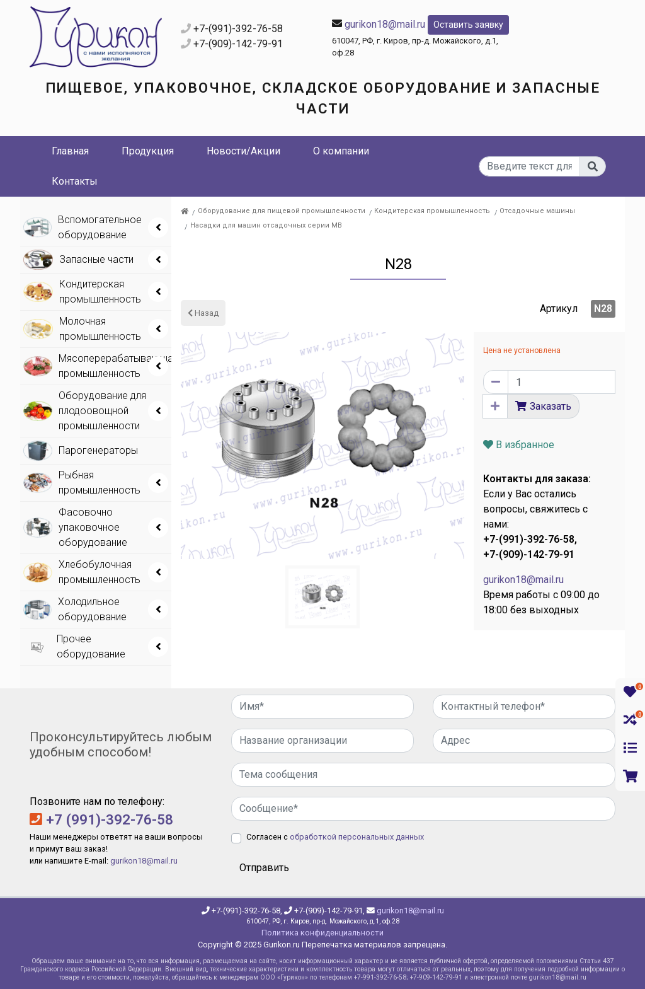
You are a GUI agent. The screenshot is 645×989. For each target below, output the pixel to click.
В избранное (518, 445)
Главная (70, 151)
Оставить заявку (468, 25)
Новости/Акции (243, 151)
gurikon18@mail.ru (385, 24)
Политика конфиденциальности (322, 932)
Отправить (264, 868)
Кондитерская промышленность (432, 211)
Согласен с (335, 837)
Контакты (75, 181)
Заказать (550, 406)
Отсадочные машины (537, 211)
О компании (341, 151)
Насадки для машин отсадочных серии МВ (266, 225)
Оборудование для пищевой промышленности (281, 211)
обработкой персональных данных (357, 837)
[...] (530, 166)
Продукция (148, 151)
